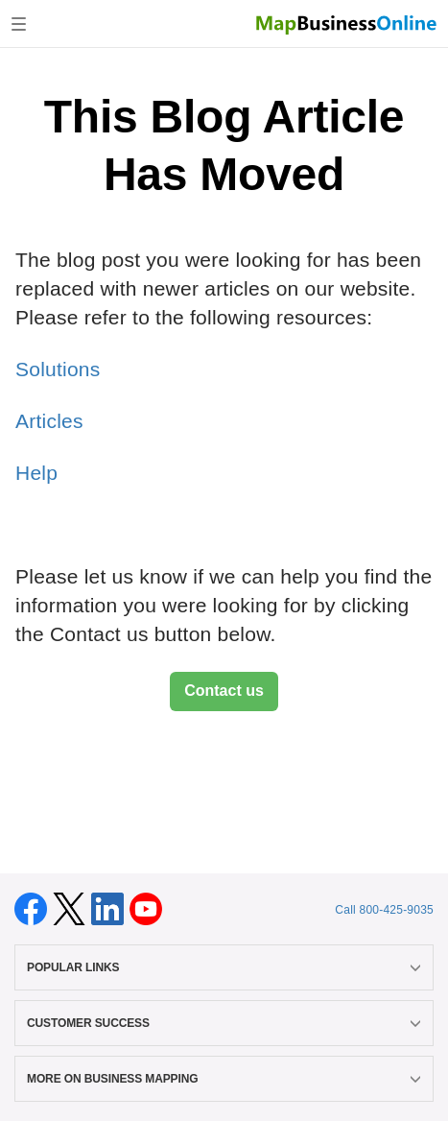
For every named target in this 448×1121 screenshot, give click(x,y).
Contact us (224, 690)
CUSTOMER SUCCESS (224, 1023)
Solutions (57, 369)
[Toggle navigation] (18, 24)
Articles (49, 421)
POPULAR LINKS (224, 967)
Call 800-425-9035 (384, 910)
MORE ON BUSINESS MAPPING (224, 1078)
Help (36, 473)
